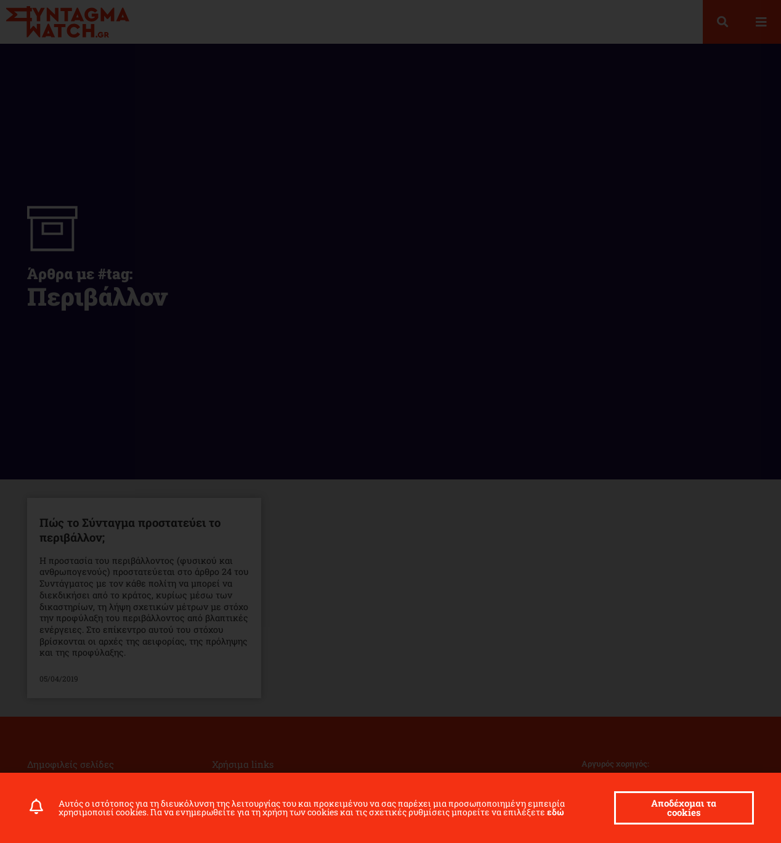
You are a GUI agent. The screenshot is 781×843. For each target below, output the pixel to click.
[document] (390, 421)
